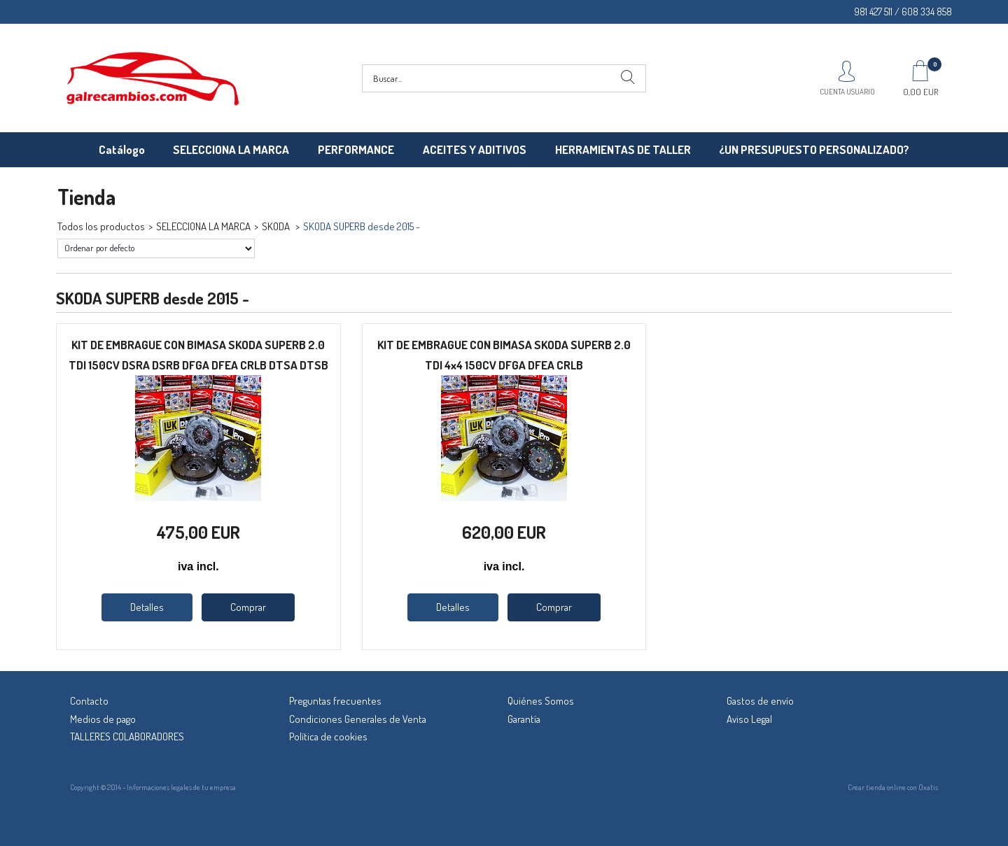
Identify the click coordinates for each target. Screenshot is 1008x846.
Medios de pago (103, 719)
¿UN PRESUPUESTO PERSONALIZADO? (814, 149)
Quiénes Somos (540, 700)
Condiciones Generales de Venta (357, 719)
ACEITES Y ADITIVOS (474, 149)
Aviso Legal (749, 719)
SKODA (277, 226)
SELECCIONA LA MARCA (231, 149)
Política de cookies (328, 736)
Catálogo (122, 149)
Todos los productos (101, 226)
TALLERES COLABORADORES (127, 736)
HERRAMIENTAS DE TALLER (623, 149)
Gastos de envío (760, 700)
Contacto (89, 700)
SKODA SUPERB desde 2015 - (361, 226)
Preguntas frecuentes (335, 700)
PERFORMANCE (356, 149)
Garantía (523, 719)
